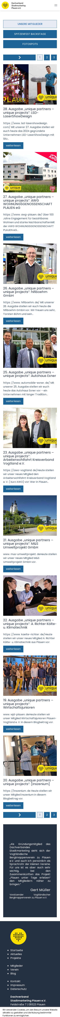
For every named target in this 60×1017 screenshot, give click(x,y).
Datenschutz (18, 989)
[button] (56, 5)
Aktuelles (16, 954)
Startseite (16, 950)
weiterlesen (13, 145)
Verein (14, 969)
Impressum (17, 985)
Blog (13, 973)
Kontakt (15, 981)
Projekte (15, 958)
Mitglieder (16, 966)
